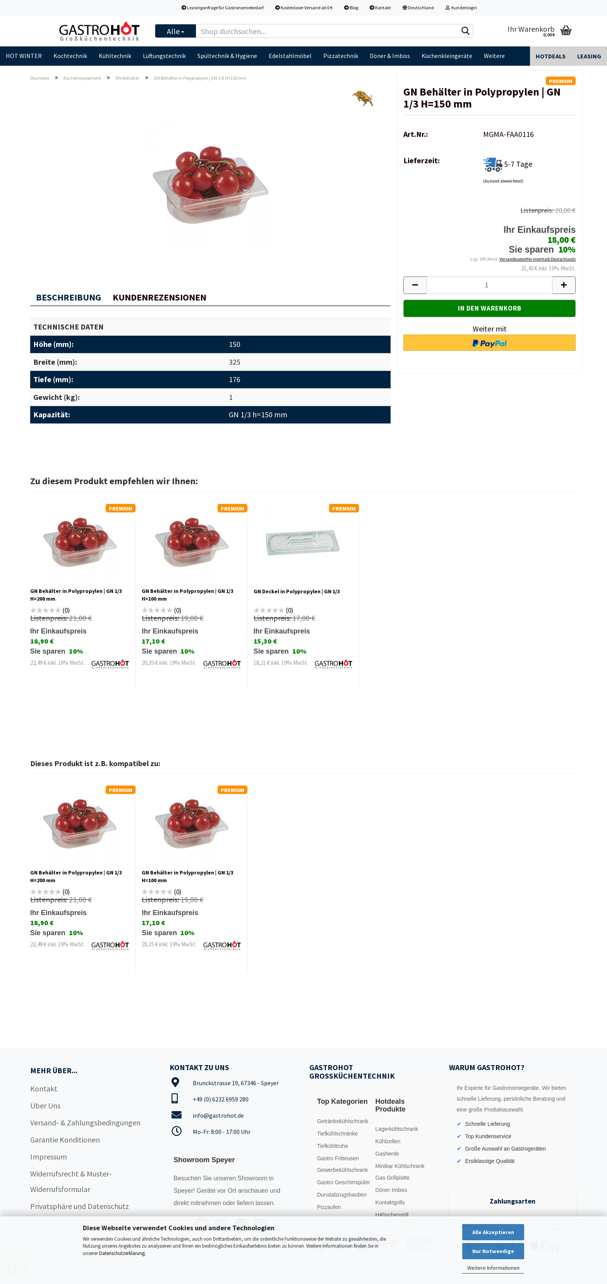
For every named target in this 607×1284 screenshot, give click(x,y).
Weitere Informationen (493, 1267)
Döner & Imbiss (390, 56)
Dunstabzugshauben (342, 1195)
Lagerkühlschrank (397, 1129)
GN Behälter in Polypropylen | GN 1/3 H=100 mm (187, 594)
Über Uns (45, 1105)
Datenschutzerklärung (122, 1253)
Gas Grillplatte (393, 1178)
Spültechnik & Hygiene (227, 56)
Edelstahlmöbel (290, 56)
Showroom (253, 1178)
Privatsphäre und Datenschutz (79, 1206)
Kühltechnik (115, 56)
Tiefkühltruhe (332, 1146)
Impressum (48, 1156)
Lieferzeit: (421, 160)
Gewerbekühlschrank (342, 1170)
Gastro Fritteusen (338, 1158)
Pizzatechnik (340, 56)
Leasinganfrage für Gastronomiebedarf (223, 7)
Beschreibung (68, 297)
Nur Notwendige (493, 1251)
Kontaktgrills (390, 1202)
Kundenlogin (461, 7)
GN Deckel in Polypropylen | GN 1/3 (297, 591)
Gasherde (387, 1154)
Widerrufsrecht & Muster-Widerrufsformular (71, 1181)
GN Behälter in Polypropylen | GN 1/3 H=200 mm (76, 594)
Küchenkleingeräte (447, 56)
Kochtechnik (70, 56)
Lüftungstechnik (164, 56)
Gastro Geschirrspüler (343, 1182)
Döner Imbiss (391, 1190)
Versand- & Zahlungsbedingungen (85, 1122)
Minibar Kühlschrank (400, 1166)
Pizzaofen (329, 1207)
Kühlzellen (388, 1141)
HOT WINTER (24, 56)
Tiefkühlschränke (337, 1133)
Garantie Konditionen (65, 1139)
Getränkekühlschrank (342, 1121)
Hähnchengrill (392, 1215)
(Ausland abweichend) (503, 181)
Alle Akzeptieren (493, 1232)
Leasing (589, 56)
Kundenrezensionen (159, 297)
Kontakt (380, 7)
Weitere (494, 56)
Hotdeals (551, 56)
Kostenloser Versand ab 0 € (304, 7)
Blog (351, 7)
